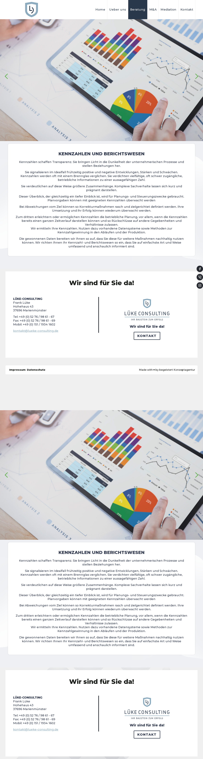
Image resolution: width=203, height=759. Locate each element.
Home (100, 9)
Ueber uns (117, 9)
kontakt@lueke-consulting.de (35, 331)
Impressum (17, 369)
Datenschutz (36, 369)
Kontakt (186, 9)
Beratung (137, 9)
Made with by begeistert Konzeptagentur (167, 369)
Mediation (168, 9)
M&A (153, 9)
